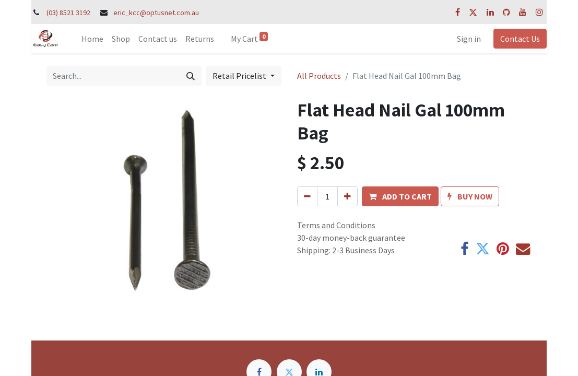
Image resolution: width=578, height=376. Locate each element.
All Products (319, 75)
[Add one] (347, 196)
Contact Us (520, 38)
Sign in (469, 38)
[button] (400, 196)
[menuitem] (92, 38)
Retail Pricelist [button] (240, 75)
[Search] (191, 76)
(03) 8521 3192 (68, 12)
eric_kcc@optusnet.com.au (156, 12)
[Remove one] (307, 196)
